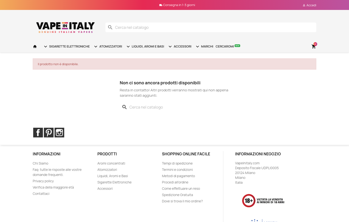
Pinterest (49, 132)
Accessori (179, 46)
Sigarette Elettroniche (66, 46)
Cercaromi (228, 46)
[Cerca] (210, 27)
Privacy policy (43, 181)
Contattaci (41, 193)
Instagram (59, 132)
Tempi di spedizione (177, 163)
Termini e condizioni (177, 169)
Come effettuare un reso (181, 188)
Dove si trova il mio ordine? (182, 201)
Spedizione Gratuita (177, 194)
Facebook (38, 132)
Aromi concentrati (111, 163)
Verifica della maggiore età (53, 187)
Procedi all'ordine (175, 182)
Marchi (204, 46)
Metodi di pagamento (178, 176)
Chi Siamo (40, 163)
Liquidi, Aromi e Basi (144, 46)
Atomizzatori (107, 46)
